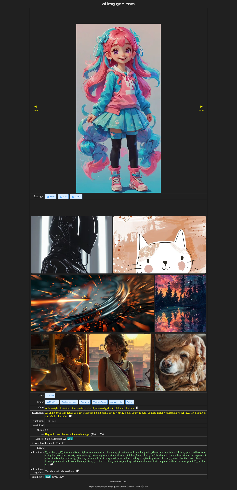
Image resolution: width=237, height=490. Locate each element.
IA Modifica (52, 402)
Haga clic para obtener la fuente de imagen (67, 434)
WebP (76, 196)
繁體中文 (138, 486)
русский (117, 487)
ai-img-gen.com (118, 3)
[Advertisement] (112, 16)
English (91, 487)
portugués (104, 487)
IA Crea (50, 395)
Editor (130, 402)
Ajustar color (116, 402)
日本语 (145, 486)
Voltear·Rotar (99, 402)
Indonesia (124, 487)
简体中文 (131, 486)
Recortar (85, 402)
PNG (51, 196)
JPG (63, 196)
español (97, 487)
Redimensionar (69, 402)
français (111, 487)
